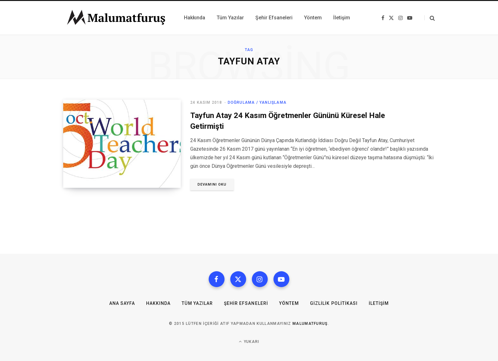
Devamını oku (212, 184)
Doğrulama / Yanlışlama (257, 102)
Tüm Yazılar (197, 303)
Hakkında (158, 303)
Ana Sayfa (122, 303)
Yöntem (289, 303)
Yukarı (249, 341)
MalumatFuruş (310, 323)
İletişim (379, 303)
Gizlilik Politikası (334, 303)
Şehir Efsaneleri (246, 303)
